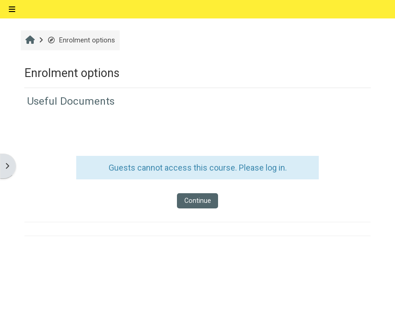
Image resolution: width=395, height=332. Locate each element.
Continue (197, 200)
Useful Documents (71, 101)
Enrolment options (81, 40)
